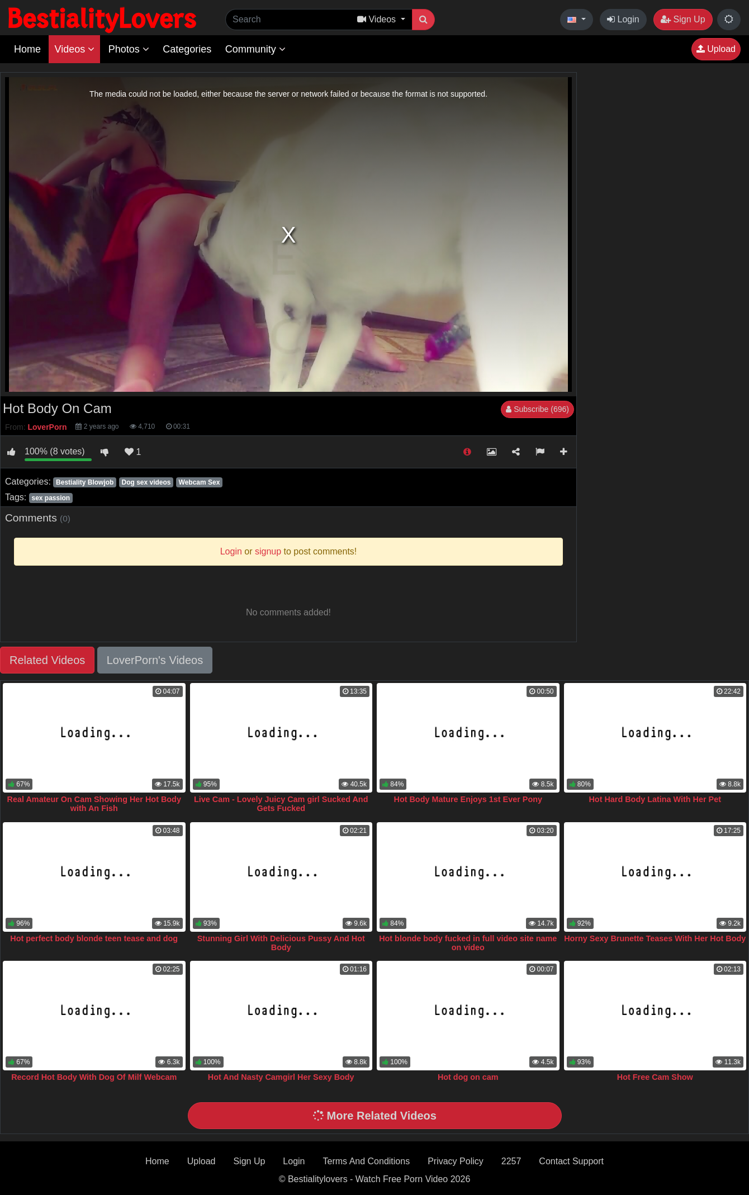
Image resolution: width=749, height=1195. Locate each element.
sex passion (50, 498)
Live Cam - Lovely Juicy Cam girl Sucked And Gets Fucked (281, 804)
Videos (74, 49)
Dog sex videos (145, 482)
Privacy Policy (455, 1161)
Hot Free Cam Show (655, 1077)
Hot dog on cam (468, 1077)
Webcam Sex (199, 482)
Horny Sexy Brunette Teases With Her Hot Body (655, 938)
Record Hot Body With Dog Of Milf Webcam (94, 1077)
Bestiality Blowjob (84, 482)
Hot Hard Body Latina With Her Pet (655, 799)
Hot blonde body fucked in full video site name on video (468, 943)
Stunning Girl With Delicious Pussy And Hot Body (281, 943)
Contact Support (571, 1161)
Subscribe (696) (537, 409)
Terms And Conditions (366, 1161)
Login (623, 19)
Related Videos (47, 660)
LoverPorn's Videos (155, 660)
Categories (187, 49)
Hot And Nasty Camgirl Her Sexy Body (281, 1077)
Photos (128, 49)
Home (27, 49)
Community (255, 49)
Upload (716, 49)
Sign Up (683, 19)
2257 (511, 1161)
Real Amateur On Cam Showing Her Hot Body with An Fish (94, 804)
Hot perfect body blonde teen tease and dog (94, 938)
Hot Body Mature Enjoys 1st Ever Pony (468, 799)
